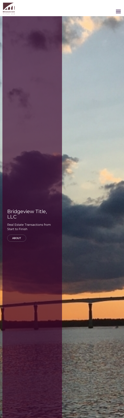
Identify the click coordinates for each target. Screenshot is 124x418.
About (16, 238)
